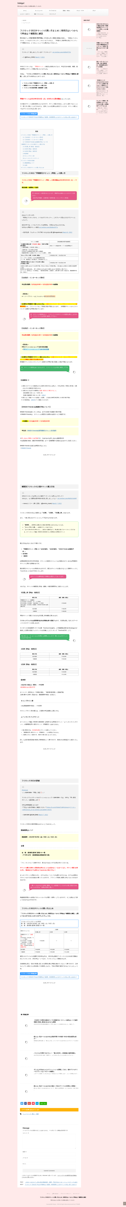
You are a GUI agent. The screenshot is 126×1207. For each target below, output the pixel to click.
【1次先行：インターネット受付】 (33, 137)
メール (25, 1158)
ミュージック (27, 1114)
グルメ (94, 10)
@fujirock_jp (27, 810)
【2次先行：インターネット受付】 (33, 139)
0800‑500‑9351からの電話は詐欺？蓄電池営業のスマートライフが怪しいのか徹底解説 (102, 27)
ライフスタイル (52, 10)
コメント (26, 1133)
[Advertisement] (49, 471)
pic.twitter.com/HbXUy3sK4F (67, 498)
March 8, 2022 (67, 232)
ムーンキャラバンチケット (31, 158)
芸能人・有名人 (66, 10)
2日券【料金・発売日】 (30, 149)
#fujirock (25, 790)
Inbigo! (20, 3)
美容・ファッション (38, 14)
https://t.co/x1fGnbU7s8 (55, 807)
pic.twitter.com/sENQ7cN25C (42, 810)
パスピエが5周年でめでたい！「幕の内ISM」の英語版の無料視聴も (55, 1053)
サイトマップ (53, 14)
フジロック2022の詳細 (27, 160)
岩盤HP (44, 395)
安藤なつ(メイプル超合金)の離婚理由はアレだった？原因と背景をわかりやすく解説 (103, 46)
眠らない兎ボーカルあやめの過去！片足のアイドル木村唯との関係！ (55, 1086)
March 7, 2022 (40, 57)
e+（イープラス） (49, 296)
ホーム (24, 10)
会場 (25, 165)
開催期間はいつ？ (28, 163)
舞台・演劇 (35, 1114)
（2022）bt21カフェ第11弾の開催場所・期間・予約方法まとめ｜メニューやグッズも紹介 (51, 1182)
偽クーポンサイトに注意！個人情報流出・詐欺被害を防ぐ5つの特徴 (102, 64)
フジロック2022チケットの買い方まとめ (32, 167)
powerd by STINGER (75, 1204)
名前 (25, 1152)
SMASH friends (26, 448)
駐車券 (25, 153)
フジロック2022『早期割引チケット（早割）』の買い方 (36, 135)
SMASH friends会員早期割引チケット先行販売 (41, 430)
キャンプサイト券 (28, 156)
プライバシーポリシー (66, 1193)
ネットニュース (38, 10)
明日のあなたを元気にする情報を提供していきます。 (63, 1200)
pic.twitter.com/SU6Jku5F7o (48, 227)
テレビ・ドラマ (80, 10)
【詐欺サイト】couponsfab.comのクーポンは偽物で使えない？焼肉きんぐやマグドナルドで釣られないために (102, 84)
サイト (24, 1164)
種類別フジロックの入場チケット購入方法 (33, 144)
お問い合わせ (55, 1193)
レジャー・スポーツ (25, 14)
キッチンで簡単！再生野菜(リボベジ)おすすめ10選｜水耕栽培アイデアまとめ (102, 103)
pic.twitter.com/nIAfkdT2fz (62, 52)
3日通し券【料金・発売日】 (31, 146)
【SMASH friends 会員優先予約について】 (35, 142)
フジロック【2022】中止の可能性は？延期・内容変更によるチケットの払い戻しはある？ (49, 117)
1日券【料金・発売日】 (30, 151)
